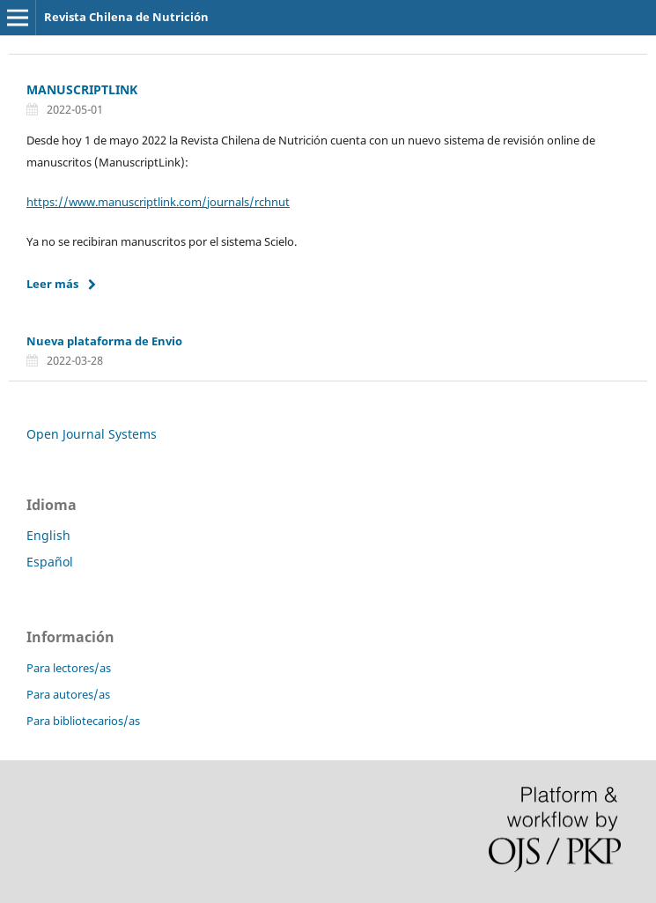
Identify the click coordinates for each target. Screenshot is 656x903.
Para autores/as (68, 694)
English (48, 535)
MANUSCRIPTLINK (81, 89)
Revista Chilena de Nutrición (126, 17)
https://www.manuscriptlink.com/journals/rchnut (158, 202)
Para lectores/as (68, 668)
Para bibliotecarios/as (83, 721)
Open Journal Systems (91, 434)
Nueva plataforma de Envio (104, 341)
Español (49, 561)
